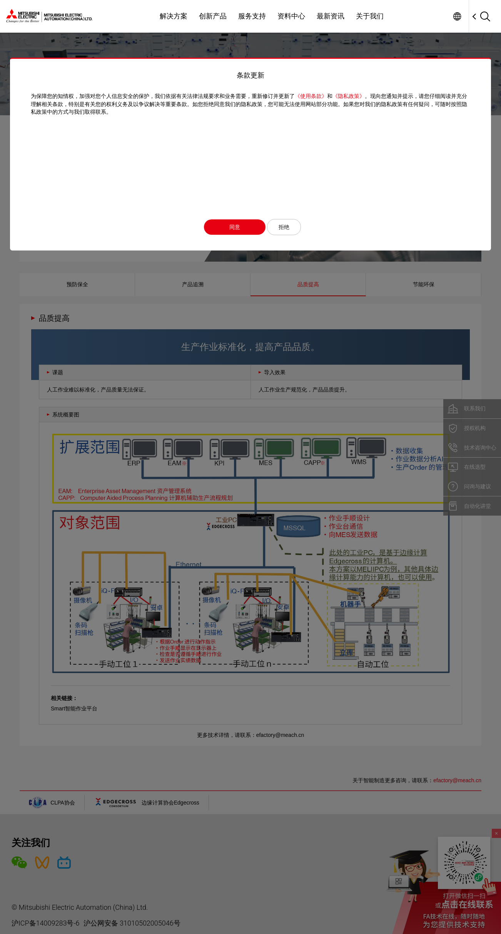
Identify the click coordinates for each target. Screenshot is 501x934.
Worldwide (457, 16)
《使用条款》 (307, 96)
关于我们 (370, 16)
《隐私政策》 (345, 96)
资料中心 (291, 16)
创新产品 (213, 16)
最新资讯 (330, 16)
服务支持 (252, 16)
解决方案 (173, 16)
